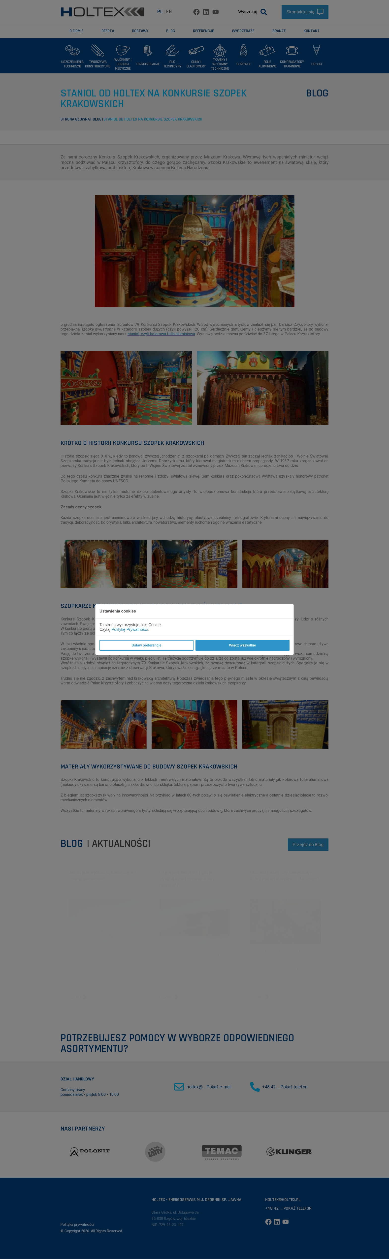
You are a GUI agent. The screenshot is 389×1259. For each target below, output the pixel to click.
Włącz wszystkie (242, 645)
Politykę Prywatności (130, 629)
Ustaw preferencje (146, 645)
